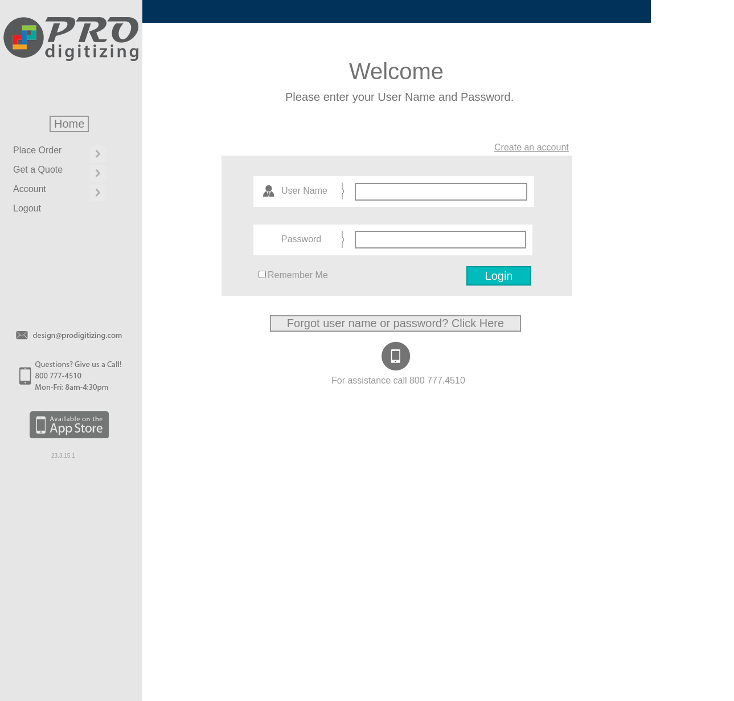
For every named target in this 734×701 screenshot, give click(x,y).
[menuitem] (58, 154)
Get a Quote (38, 169)
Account (29, 189)
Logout (27, 208)
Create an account (531, 147)
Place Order (37, 150)
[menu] (58, 183)
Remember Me (298, 275)
